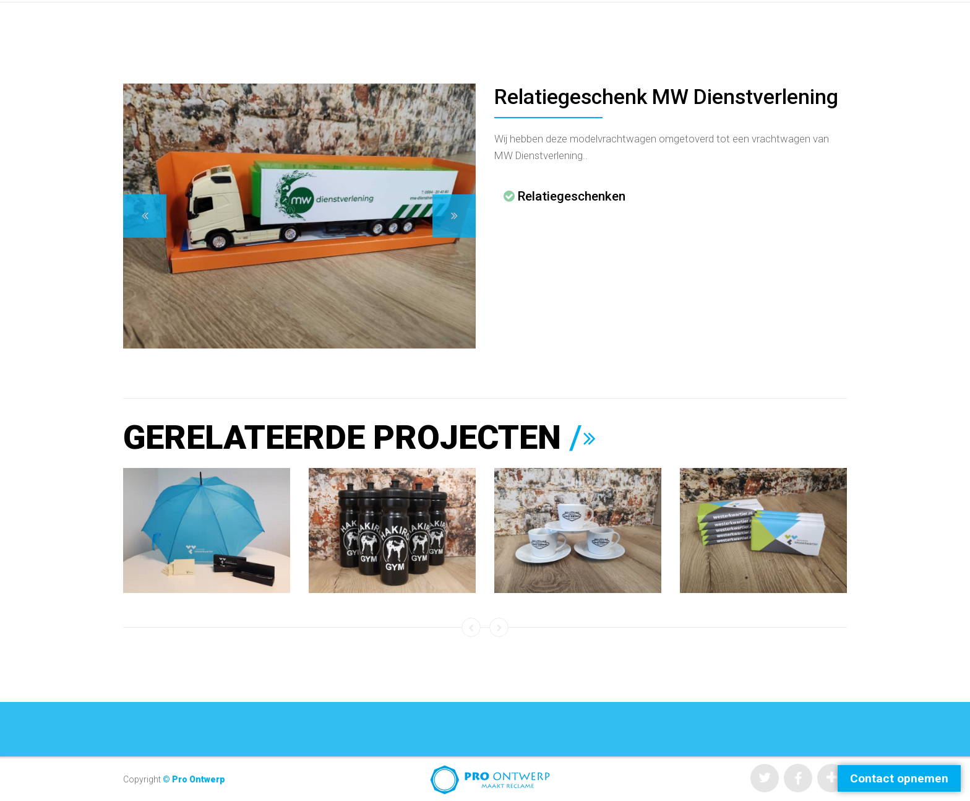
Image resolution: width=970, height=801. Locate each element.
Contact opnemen (899, 778)
